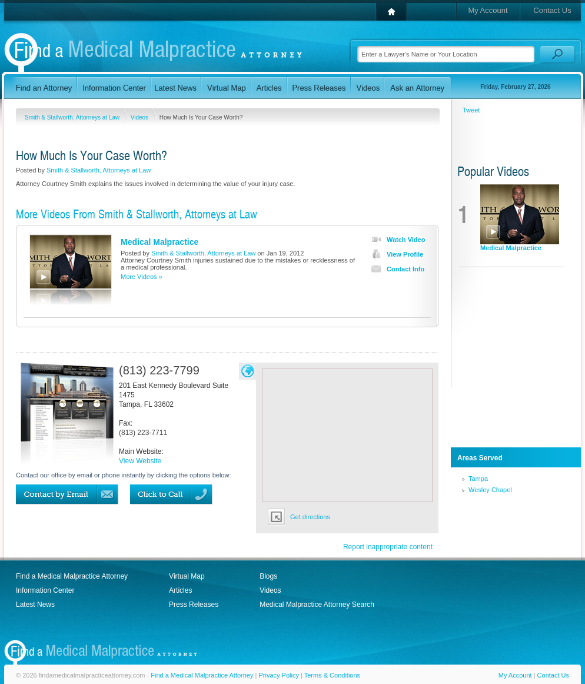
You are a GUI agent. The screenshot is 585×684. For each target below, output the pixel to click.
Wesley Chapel (490, 489)
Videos (140, 117)
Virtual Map (186, 576)
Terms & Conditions (332, 675)
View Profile (394, 254)
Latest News (35, 604)
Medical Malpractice (159, 242)
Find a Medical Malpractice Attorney (72, 576)
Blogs (268, 576)
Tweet (471, 110)
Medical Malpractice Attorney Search (317, 604)
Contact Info (395, 269)
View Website (140, 461)
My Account (487, 10)
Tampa (478, 478)
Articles (180, 590)
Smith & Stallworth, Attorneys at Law (73, 117)
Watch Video (395, 239)
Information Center (45, 590)
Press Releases (193, 604)
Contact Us (552, 10)
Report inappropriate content (388, 547)
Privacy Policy (278, 675)
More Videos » (141, 276)
